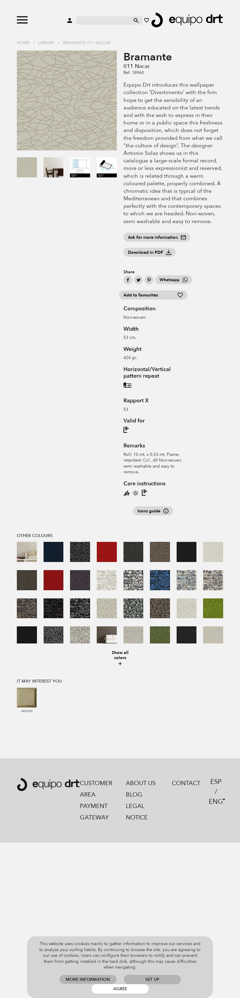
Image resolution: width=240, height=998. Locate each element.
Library (46, 43)
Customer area (96, 789)
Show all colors (120, 658)
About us (141, 783)
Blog (134, 795)
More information (88, 979)
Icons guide (153, 511)
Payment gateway (94, 811)
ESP (216, 781)
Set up (152, 979)
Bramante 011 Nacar (86, 43)
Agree (120, 989)
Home (23, 43)
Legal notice (137, 811)
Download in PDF (149, 252)
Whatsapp (173, 280)
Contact (186, 783)
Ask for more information (157, 237)
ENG (216, 801)
